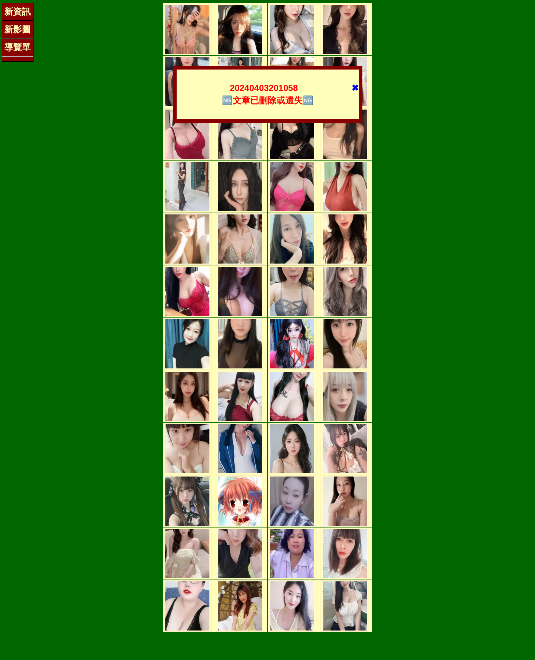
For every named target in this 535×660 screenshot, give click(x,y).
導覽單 (17, 47)
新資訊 (17, 11)
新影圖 (17, 29)
